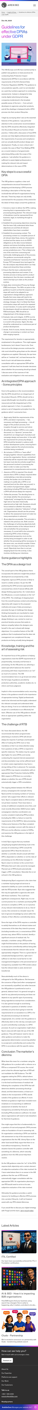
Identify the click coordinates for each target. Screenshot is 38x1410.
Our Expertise (7, 1373)
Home (3, 12)
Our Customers (7, 1385)
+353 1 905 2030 (8, 1394)
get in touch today (26, 1210)
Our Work (5, 1381)
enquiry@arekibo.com (10, 1396)
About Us (5, 1369)
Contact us (7, 1360)
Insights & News (12, 12)
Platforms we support (9, 1377)
